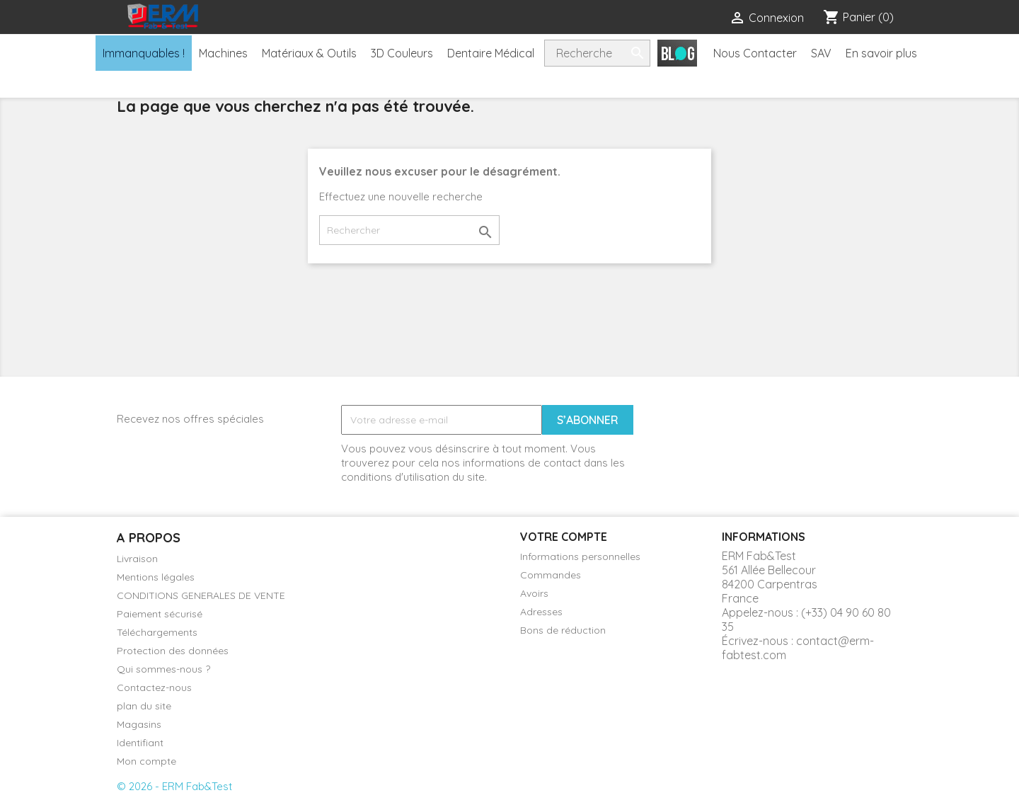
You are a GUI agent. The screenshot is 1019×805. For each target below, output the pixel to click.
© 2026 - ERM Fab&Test (174, 786)
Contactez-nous (154, 687)
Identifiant (140, 742)
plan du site (144, 706)
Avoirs (534, 593)
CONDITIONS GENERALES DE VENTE (201, 595)
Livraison (137, 558)
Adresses (541, 611)
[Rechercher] (409, 230)
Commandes (550, 575)
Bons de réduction (563, 630)
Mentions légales (156, 577)
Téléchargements (157, 632)
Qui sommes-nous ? (163, 669)
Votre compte (563, 537)
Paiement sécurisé (159, 613)
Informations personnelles (580, 556)
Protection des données (173, 650)
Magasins (139, 724)
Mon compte (146, 761)
